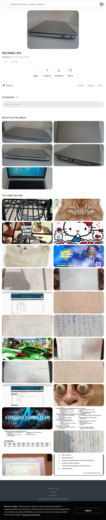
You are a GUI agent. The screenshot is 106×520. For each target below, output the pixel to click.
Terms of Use (53, 488)
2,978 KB (14, 62)
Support (53, 495)
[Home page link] (5, 4)
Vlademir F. (7, 57)
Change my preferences (31, 515)
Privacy (53, 492)
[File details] (27, 132)
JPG (5, 62)
